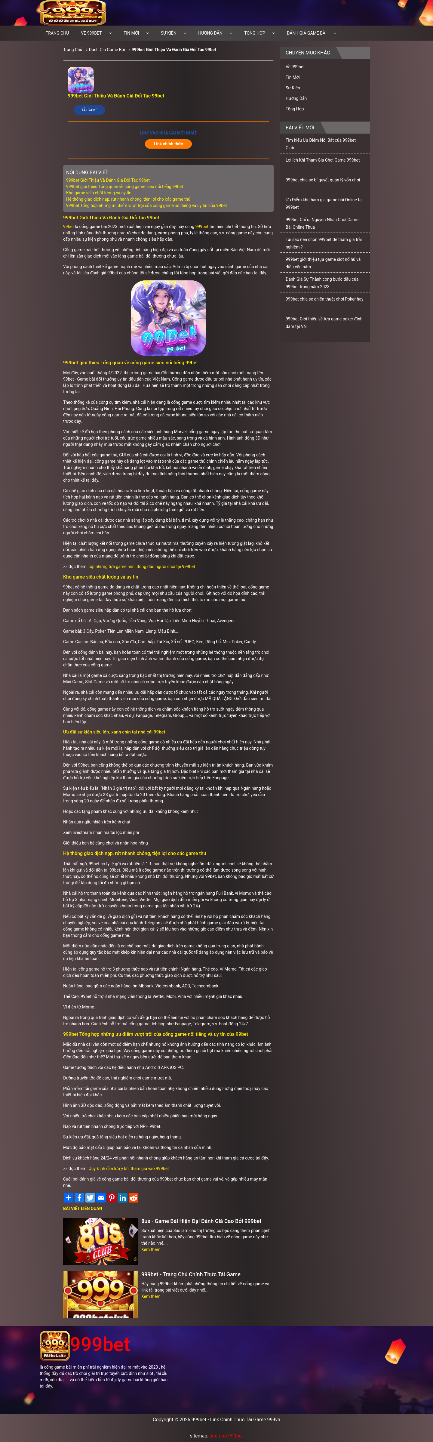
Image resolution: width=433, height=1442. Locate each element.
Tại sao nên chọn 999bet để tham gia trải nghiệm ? (324, 243)
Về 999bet (91, 33)
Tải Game (89, 110)
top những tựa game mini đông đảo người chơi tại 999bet (141, 566)
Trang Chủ (72, 49)
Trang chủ (57, 33)
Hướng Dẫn (210, 33)
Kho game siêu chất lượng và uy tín (98, 192)
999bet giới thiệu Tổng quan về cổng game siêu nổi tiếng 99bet (124, 186)
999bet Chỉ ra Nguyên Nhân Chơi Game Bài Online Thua (322, 223)
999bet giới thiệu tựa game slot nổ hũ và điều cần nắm (323, 263)
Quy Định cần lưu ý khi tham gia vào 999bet (128, 1168)
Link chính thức (168, 143)
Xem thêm (151, 1249)
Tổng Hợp (254, 33)
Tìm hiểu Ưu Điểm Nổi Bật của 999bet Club (321, 144)
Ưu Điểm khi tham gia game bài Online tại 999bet (324, 203)
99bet (68, 226)
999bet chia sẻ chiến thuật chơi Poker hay (324, 299)
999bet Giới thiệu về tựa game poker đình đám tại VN (324, 322)
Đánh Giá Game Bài (307, 33)
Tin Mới (131, 33)
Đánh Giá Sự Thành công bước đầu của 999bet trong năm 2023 (322, 283)
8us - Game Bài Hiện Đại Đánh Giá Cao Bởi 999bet (201, 1221)
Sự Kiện (169, 33)
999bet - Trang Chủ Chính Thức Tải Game (191, 1274)
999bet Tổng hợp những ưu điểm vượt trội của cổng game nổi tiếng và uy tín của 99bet (146, 205)
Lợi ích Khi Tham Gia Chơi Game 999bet (323, 160)
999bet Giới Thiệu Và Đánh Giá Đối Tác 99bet (174, 49)
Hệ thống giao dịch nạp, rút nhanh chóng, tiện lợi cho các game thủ (128, 199)
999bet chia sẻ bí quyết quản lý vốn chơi (323, 180)
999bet (201, 226)
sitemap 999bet (226, 1436)
